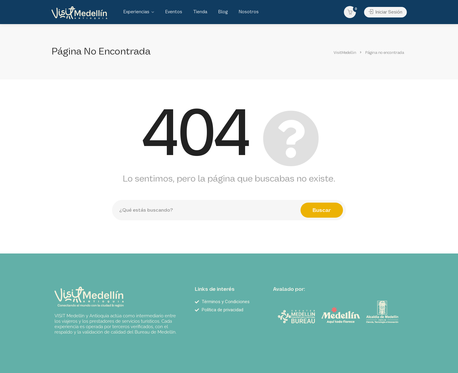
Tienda (200, 12)
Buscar (322, 210)
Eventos (173, 12)
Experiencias (136, 12)
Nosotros (248, 12)
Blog (223, 12)
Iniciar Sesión (385, 12)
